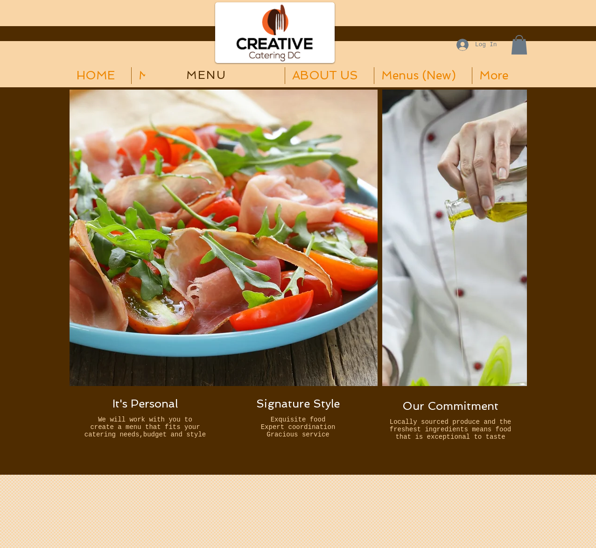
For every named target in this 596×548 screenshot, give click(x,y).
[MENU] (207, 74)
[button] (519, 45)
